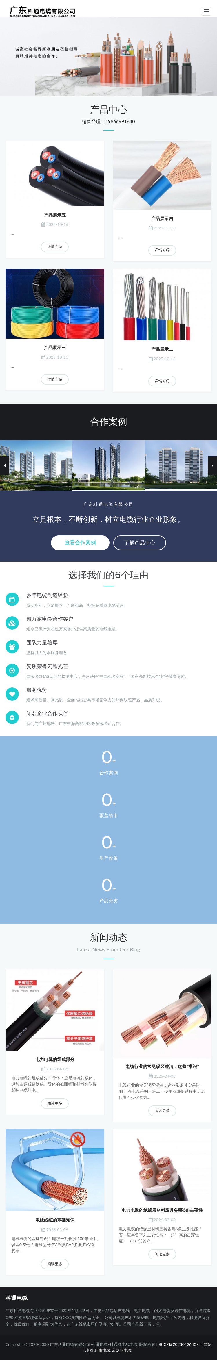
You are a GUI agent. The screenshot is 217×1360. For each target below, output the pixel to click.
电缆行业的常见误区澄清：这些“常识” (162, 1066)
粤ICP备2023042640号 (179, 1344)
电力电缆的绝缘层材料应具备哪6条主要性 (162, 1210)
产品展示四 (162, 218)
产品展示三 (55, 347)
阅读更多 (54, 1103)
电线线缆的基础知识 (54, 1220)
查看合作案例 (80, 542)
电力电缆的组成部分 (54, 1059)
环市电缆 (102, 1350)
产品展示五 (55, 215)
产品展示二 (162, 349)
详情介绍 (54, 246)
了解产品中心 (139, 542)
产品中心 (108, 109)
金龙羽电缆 (122, 1350)
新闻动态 (108, 937)
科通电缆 (17, 1298)
